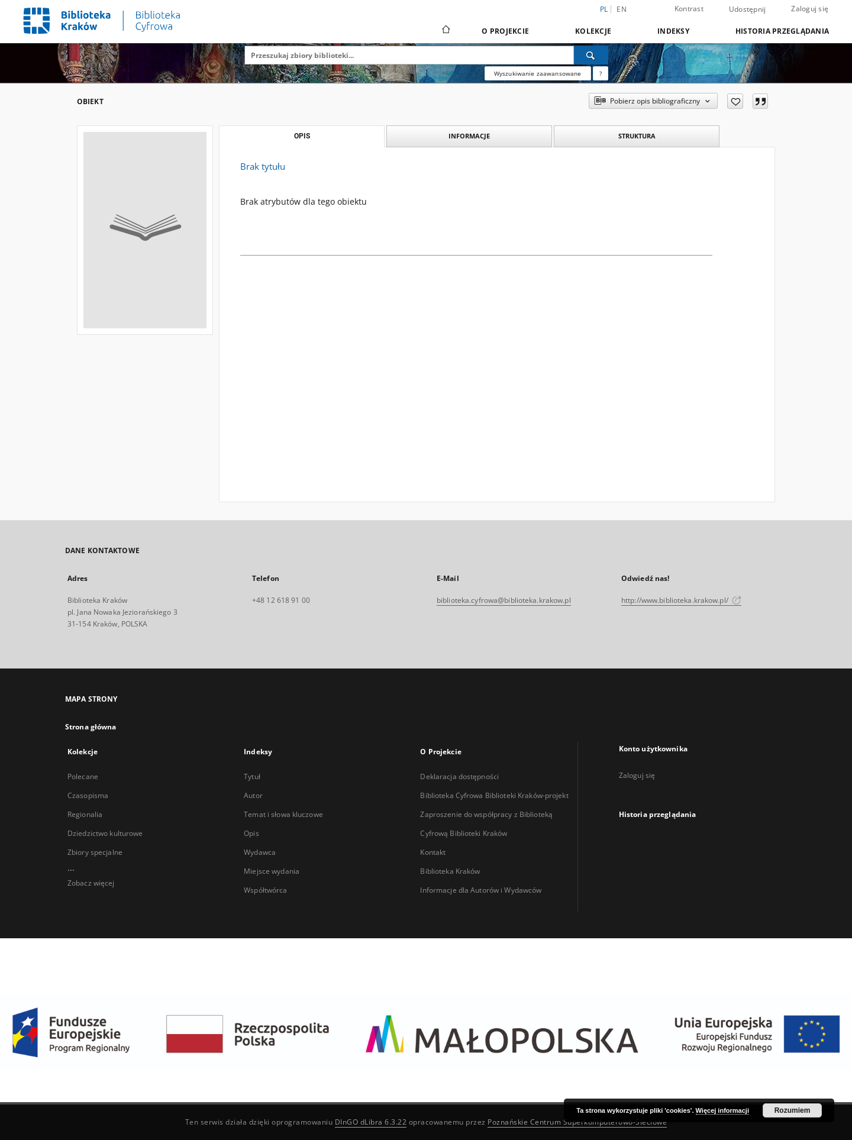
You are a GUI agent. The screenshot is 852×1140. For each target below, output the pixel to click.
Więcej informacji (722, 1110)
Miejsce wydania (271, 871)
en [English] (622, 9)
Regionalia (84, 814)
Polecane (82, 776)
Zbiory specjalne (94, 852)
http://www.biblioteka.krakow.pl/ (681, 600)
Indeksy (673, 31)
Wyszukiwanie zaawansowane (538, 73)
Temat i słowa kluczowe (283, 814)
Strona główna (91, 727)
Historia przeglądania (782, 31)
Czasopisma (87, 795)
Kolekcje (593, 31)
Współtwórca (265, 890)
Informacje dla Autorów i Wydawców (480, 890)
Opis (251, 833)
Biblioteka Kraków (450, 871)
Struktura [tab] (637, 135)
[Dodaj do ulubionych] (735, 101)
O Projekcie (505, 31)
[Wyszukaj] (591, 55)
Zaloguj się (809, 9)
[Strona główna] (445, 31)
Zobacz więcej (91, 883)
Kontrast (688, 9)
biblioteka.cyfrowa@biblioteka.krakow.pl (504, 600)
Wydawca (260, 852)
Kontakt (433, 852)
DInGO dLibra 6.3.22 (371, 1122)
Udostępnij (747, 9)
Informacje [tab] (469, 135)
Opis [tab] (302, 136)
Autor (253, 795)
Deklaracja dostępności (459, 776)
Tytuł (252, 776)
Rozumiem (792, 1110)
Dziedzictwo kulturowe (105, 833)
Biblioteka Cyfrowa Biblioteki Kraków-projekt (494, 795)
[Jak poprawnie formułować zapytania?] (600, 73)
